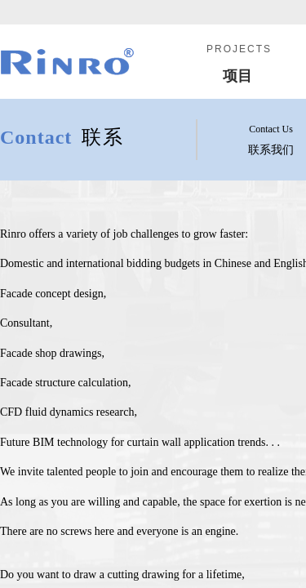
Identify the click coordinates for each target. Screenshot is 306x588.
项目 (237, 76)
